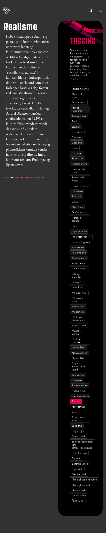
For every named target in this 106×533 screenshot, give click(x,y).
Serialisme (77, 425)
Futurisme (76, 196)
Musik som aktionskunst (77, 319)
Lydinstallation (79, 282)
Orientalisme (78, 374)
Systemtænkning (80, 463)
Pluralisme (77, 380)
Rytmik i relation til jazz (79, 419)
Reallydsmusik (78, 406)
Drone (75, 148)
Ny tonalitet (78, 358)
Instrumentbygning (81, 242)
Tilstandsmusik (78, 490)
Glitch (75, 201)
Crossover (77, 137)
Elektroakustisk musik (79, 171)
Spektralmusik (78, 436)
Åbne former (78, 500)
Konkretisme (78, 247)
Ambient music (79, 102)
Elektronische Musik (78, 179)
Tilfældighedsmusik (81, 484)
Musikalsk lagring (76, 332)
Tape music (77, 469)
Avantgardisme (79, 116)
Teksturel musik (79, 474)
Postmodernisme (80, 385)
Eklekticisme (78, 158)
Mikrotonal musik (77, 300)
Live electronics (79, 268)
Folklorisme (77, 191)
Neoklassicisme (79, 352)
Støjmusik (76, 458)
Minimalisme (78, 306)
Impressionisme (79, 231)
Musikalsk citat (79, 325)
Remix (74, 412)
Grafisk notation (80, 212)
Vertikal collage (79, 495)
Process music (78, 390)
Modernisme (78, 311)
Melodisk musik (79, 292)
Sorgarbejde (78, 431)
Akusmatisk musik (77, 96)
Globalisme (77, 207)
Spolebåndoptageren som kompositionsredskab (83, 444)
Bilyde (75, 121)
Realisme (76, 401)
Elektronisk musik (80, 185)
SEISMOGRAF (6, 10)
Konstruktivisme (79, 257)
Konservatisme (79, 252)
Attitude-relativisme (77, 109)
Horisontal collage (77, 219)
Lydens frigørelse (76, 275)
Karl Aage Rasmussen (23, 177)
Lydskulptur (77, 287)
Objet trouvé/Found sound (79, 366)
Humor (75, 226)
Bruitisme (76, 126)
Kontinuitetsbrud (79, 263)
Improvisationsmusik (81, 236)
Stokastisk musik (79, 453)
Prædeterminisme (80, 396)
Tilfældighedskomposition (84, 479)
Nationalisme (78, 347)
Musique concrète (76, 341)
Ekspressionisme (79, 163)
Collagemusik (78, 132)
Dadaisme (77, 142)
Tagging (74, 78)
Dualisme (76, 153)
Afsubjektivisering (80, 88)
